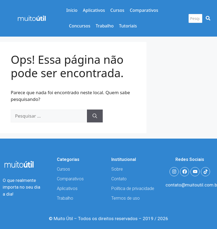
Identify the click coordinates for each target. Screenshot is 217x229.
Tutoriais (128, 26)
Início (72, 10)
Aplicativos (94, 10)
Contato (119, 178)
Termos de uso (125, 198)
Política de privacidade (132, 188)
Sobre (117, 169)
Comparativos (144, 10)
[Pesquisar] (195, 18)
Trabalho (105, 26)
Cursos (117, 10)
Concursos (79, 26)
